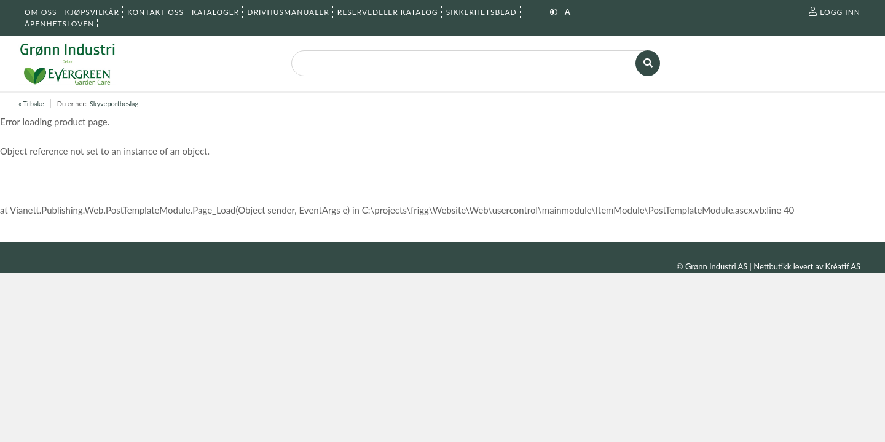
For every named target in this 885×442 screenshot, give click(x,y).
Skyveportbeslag (114, 103)
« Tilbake (31, 103)
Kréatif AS (842, 266)
